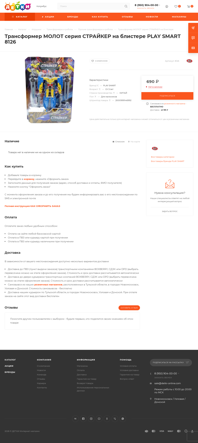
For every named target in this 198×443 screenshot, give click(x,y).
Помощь (125, 359)
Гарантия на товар (86, 379)
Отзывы (41, 379)
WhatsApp (122, 418)
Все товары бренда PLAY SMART (167, 161)
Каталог (10, 359)
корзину (29, 179)
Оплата (81, 370)
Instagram (91, 418)
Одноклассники (107, 418)
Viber (115, 418)
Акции (9, 366)
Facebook (83, 418)
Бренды (10, 372)
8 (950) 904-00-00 (146, 5)
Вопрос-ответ (127, 379)
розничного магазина (174, 103)
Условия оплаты (128, 366)
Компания (44, 359)
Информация (86, 359)
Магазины (82, 366)
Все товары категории (162, 157)
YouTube (99, 418)
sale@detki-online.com (167, 383)
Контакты (42, 387)
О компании (43, 366)
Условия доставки (129, 370)
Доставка (82, 374)
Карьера (41, 383)
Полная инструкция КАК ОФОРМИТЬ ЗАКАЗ (32, 206)
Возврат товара (85, 383)
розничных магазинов (48, 284)
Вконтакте (75, 418)
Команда (41, 374)
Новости (41, 370)
